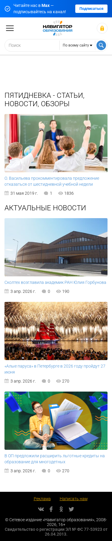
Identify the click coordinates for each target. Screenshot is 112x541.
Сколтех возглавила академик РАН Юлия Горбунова (55, 282)
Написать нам (74, 498)
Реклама (42, 498)
